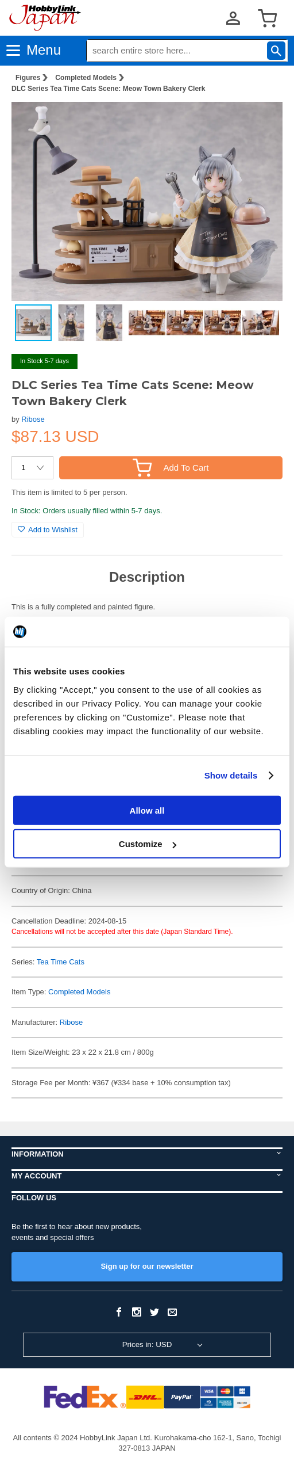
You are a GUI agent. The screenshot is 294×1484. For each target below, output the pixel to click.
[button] (261, 120)
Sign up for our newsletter (146, 1266)
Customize (147, 844)
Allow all (147, 810)
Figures (28, 78)
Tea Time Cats (60, 961)
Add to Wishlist (48, 529)
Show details (231, 775)
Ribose (32, 419)
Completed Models (86, 78)
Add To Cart (170, 467)
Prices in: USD (147, 1344)
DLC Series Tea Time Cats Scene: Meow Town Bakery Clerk (108, 89)
